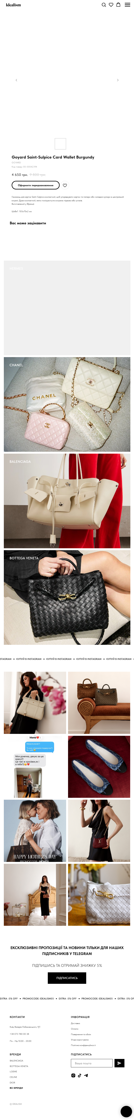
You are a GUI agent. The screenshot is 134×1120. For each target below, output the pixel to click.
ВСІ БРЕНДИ (16, 1088)
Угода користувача (80, 1039)
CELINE (13, 1077)
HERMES (16, 269)
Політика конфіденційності (83, 1045)
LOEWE (13, 1071)
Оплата (74, 1028)
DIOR (12, 1082)
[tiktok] (79, 1075)
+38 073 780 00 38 (19, 1034)
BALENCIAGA (20, 462)
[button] (104, 4)
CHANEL (16, 365)
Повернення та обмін (81, 1034)
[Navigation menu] (127, 5)
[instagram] (73, 1075)
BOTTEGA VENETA (24, 558)
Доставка (75, 1023)
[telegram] (86, 1075)
